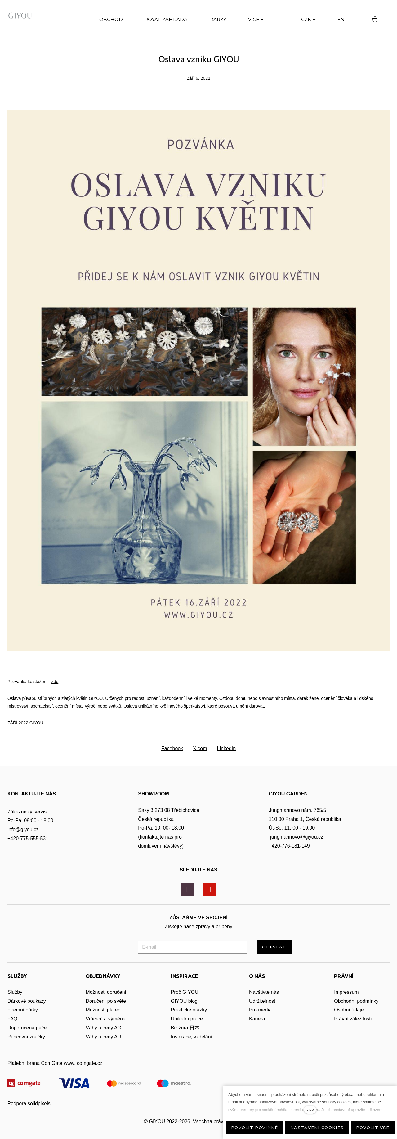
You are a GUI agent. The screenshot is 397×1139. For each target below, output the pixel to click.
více (310, 1109)
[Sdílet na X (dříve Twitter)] (200, 755)
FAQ (12, 1026)
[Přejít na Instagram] (187, 896)
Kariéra (257, 1026)
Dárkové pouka (24, 1008)
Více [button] (256, 23)
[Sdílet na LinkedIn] (226, 755)
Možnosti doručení (106, 999)
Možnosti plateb (103, 1017)
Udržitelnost (263, 1008)
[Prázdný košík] (368, 23)
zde (55, 688)
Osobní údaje (349, 1017)
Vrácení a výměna (105, 1026)
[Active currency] (302, 23)
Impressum (346, 999)
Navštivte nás (264, 999)
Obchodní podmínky (356, 1008)
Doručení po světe (106, 1008)
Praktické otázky (189, 1017)
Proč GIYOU (184, 999)
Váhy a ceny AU (104, 1044)
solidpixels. (40, 1110)
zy (43, 1008)
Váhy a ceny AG (104, 1035)
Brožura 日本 (185, 1035)
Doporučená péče (27, 1035)
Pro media (260, 1017)
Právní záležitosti (353, 1026)
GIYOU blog (184, 1008)
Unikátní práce (187, 1026)
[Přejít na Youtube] (209, 896)
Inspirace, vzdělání (191, 1044)
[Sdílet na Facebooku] (172, 755)
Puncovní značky (26, 1044)
